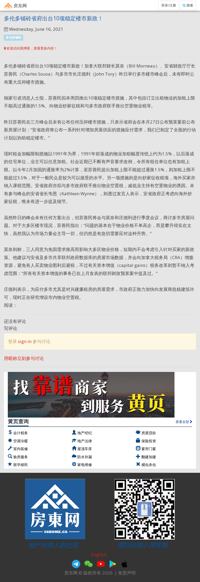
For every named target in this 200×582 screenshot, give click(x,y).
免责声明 (127, 573)
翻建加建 (148, 456)
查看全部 (184, 421)
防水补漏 (84, 456)
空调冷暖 (20, 440)
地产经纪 (84, 432)
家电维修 (84, 464)
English (99, 555)
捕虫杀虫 (148, 464)
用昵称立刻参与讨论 (24, 358)
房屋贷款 (148, 432)
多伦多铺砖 (13, 37)
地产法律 (84, 440)
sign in (25, 341)
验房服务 (20, 456)
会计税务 (20, 432)
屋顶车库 (84, 448)
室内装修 (20, 448)
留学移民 (20, 464)
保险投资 (148, 440)
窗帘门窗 (148, 448)
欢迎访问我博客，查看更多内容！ (30, 48)
